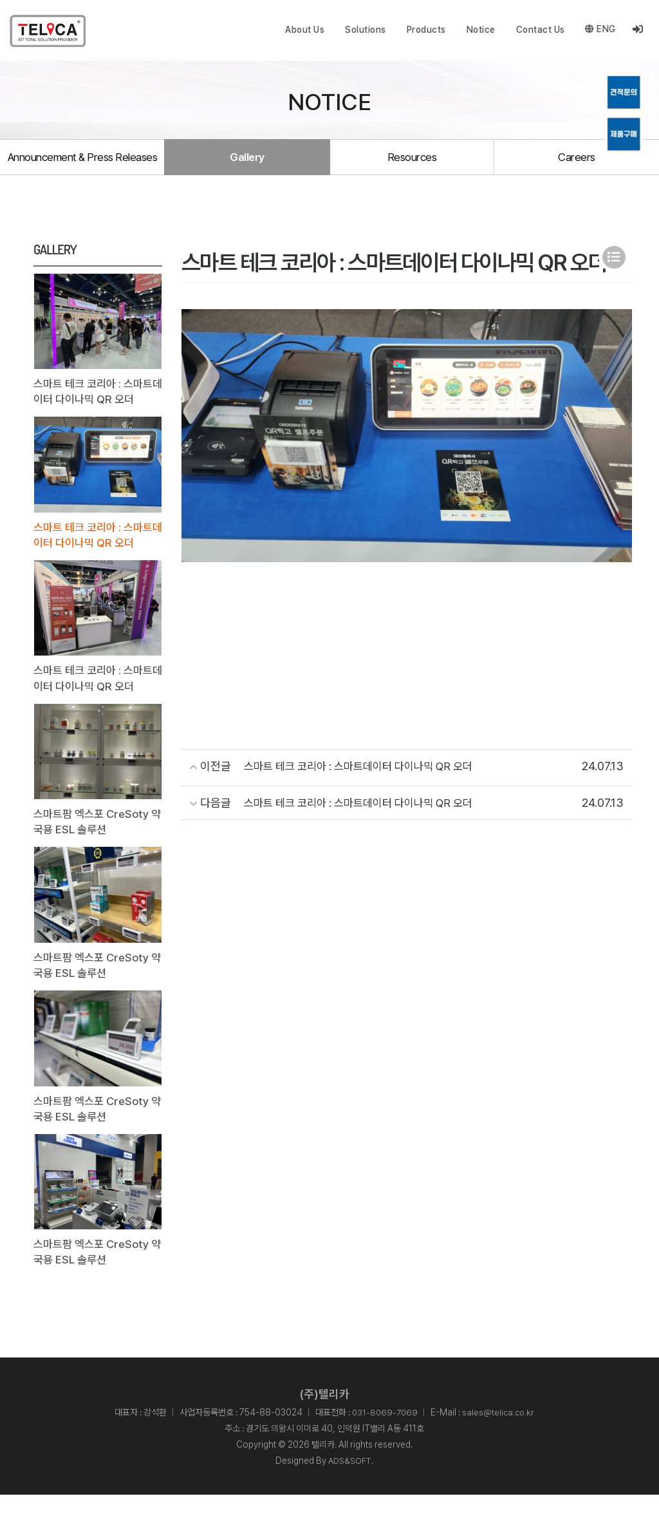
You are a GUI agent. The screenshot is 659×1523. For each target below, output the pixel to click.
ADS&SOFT (350, 1489)
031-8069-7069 (384, 1440)
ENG (600, 29)
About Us (304, 29)
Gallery (247, 166)
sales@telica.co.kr (500, 1440)
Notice (480, 29)
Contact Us (539, 29)
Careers (577, 166)
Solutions (365, 29)
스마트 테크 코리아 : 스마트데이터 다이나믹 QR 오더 (96, 409)
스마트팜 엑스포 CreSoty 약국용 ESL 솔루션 (94, 844)
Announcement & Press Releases (82, 165)
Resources (412, 166)
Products (425, 29)
